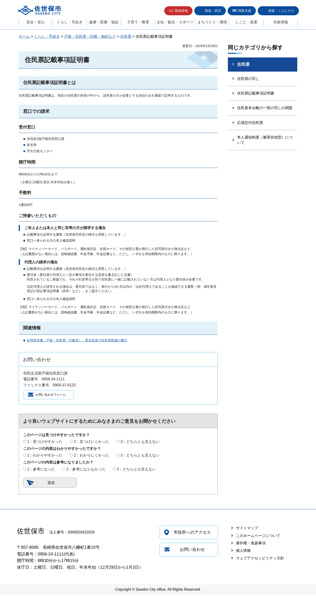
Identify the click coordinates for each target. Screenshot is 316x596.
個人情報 (243, 552)
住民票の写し (248, 79)
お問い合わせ (192, 551)
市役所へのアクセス (192, 533)
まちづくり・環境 (212, 22)
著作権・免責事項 (251, 544)
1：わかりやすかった (44, 457)
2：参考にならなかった (85, 470)
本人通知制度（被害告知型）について (265, 139)
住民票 (125, 36)
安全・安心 (35, 22)
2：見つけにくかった (91, 443)
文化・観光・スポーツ (175, 22)
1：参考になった (41, 470)
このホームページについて (258, 537)
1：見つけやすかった (44, 443)
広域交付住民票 (250, 123)
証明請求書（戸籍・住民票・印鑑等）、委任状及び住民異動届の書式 (77, 340)
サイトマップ (247, 529)
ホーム (24, 36)
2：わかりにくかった (91, 457)
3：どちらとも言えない (140, 443)
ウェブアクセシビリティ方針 (260, 559)
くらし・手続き (70, 22)
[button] (178, 10)
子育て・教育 (138, 22)
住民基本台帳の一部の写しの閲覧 (265, 108)
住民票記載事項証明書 (255, 93)
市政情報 (280, 22)
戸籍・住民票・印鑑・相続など (90, 36)
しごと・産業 (246, 22)
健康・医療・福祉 (104, 22)
